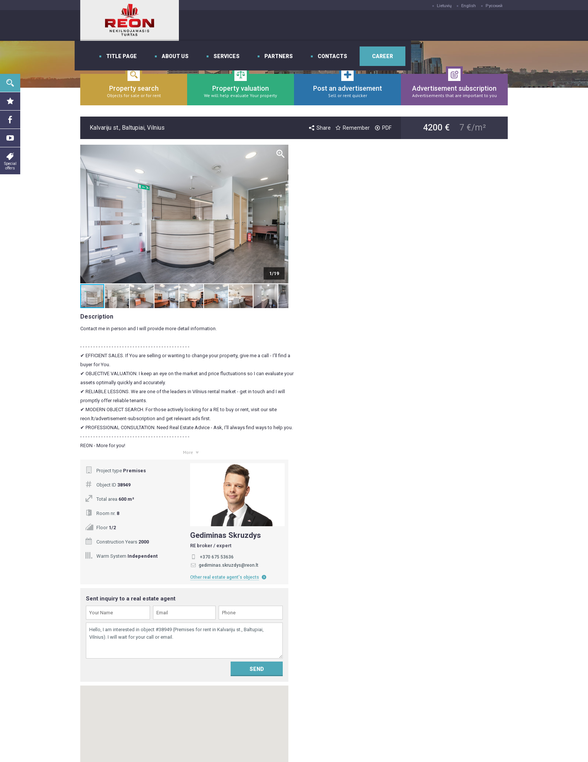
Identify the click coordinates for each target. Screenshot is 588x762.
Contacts (435, 25)
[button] (282, 214)
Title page (223, 25)
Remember (352, 128)
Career (484, 25)
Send (476, 355)
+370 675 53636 (436, 242)
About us (277, 25)
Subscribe (375, 551)
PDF (383, 128)
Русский (494, 5)
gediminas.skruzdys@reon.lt (448, 250)
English (468, 5)
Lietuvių (444, 5)
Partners (381, 25)
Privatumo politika (257, 675)
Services (329, 25)
